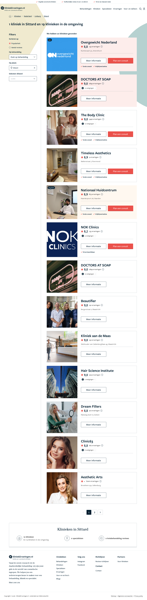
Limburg (38, 16)
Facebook (81, 565)
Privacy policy (138, 596)
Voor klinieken (122, 561)
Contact (98, 570)
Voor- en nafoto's (130, 8)
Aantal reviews (15, 47)
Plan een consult (120, 60)
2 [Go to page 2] (94, 512)
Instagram (81, 561)
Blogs (58, 578)
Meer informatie (93, 60)
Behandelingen (85, 8)
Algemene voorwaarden (125, 596)
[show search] (140, 9)
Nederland (28, 16)
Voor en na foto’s (62, 575)
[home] (13, 8)
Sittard (46, 16)
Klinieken (96, 8)
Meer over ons (14, 582)
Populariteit (14, 43)
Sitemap (113, 596)
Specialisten (107, 8)
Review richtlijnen (102, 561)
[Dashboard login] (144, 9)
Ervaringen (117, 8)
